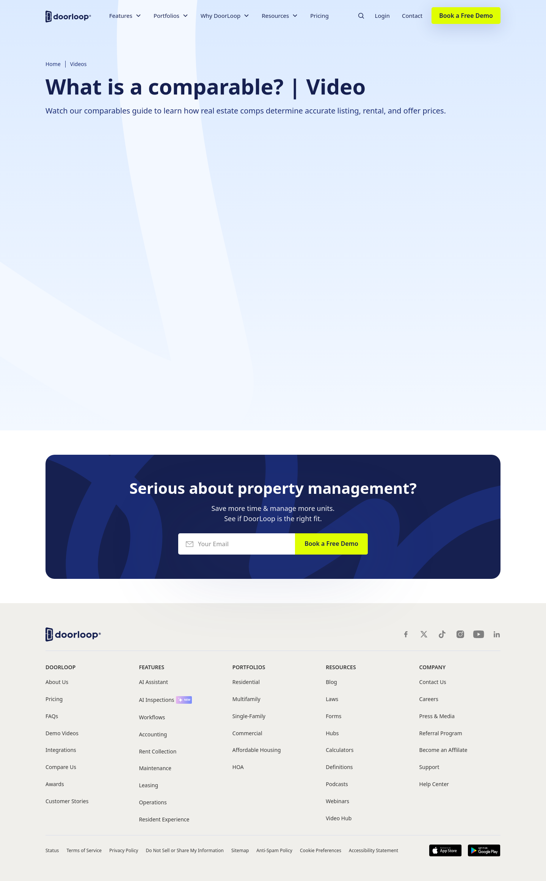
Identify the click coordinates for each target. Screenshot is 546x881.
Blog (331, 682)
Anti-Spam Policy (274, 850)
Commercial (247, 733)
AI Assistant (153, 682)
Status (52, 850)
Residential (246, 682)
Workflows (152, 717)
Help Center (434, 784)
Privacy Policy (123, 850)
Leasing (148, 785)
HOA (238, 767)
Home (53, 64)
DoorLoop (60, 667)
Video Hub (338, 818)
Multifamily (246, 699)
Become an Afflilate (443, 750)
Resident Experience (164, 819)
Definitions (339, 767)
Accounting (153, 734)
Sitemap (240, 850)
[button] (125, 16)
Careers (428, 699)
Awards (55, 784)
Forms (333, 716)
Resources (341, 667)
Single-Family (248, 716)
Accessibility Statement (373, 850)
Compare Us (61, 767)
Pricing (319, 15)
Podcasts (337, 784)
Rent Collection (157, 752)
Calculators (339, 750)
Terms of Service (84, 850)
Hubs (332, 733)
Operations (152, 802)
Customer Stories (67, 801)
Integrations (61, 750)
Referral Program (440, 733)
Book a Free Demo (466, 15)
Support (429, 767)
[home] (68, 15)
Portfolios (248, 667)
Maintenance (155, 768)
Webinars (337, 801)
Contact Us (432, 682)
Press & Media (437, 716)
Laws (332, 699)
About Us (57, 682)
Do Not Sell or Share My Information (185, 850)
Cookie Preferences (320, 850)
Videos (78, 64)
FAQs (52, 716)
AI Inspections (156, 700)
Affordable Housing (256, 750)
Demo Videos (62, 733)
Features (151, 667)
